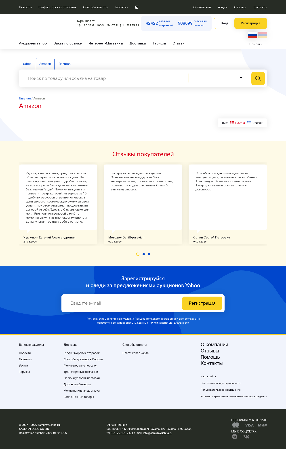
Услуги (222, 7)
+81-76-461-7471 (122, 432)
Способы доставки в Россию (83, 359)
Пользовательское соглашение (221, 389)
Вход (224, 23)
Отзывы (240, 7)
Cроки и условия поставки (82, 378)
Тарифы (159, 43)
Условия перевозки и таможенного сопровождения (234, 396)
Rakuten (65, 63)
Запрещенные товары (79, 396)
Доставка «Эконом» (77, 384)
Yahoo (27, 63)
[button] (138, 254)
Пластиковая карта (135, 353)
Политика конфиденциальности (169, 322)
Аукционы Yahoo (33, 43)
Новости (25, 7)
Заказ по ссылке (68, 43)
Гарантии (121, 7)
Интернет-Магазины (105, 43)
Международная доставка (82, 390)
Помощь (255, 44)
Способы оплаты (95, 7)
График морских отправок (57, 7)
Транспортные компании (81, 371)
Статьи (178, 43)
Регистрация (250, 23)
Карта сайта (208, 376)
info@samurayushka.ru (157, 432)
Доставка (138, 43)
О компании (202, 7)
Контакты (260, 7)
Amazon (45, 63)
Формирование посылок (80, 365)
